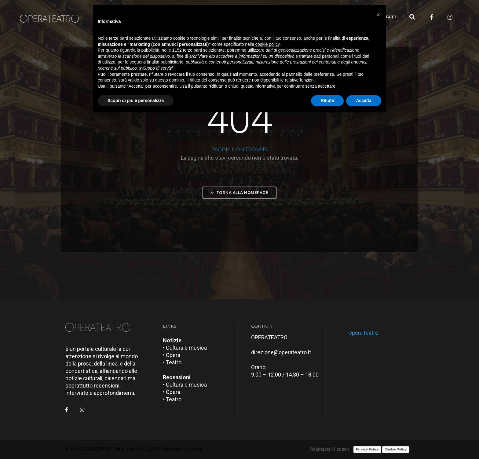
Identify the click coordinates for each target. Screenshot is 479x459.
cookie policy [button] (267, 44)
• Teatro (172, 362)
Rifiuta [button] (327, 100)
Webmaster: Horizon (329, 449)
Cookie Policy (396, 449)
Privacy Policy (367, 449)
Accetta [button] (363, 100)
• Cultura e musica (185, 347)
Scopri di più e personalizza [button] (136, 100)
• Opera (171, 355)
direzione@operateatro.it (281, 352)
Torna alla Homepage (239, 192)
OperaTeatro (363, 333)
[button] (378, 15)
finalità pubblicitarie (165, 62)
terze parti (192, 50)
